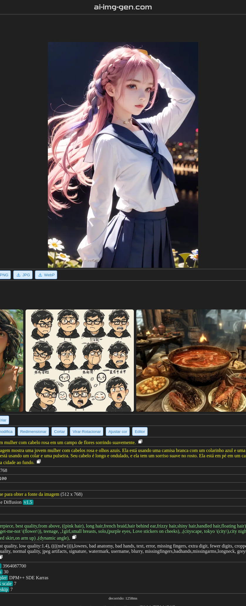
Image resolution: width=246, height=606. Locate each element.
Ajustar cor (117, 431)
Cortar (59, 431)
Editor (140, 431)
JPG (23, 274)
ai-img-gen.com (123, 7)
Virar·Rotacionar (87, 431)
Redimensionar (33, 431)
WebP (46, 274)
